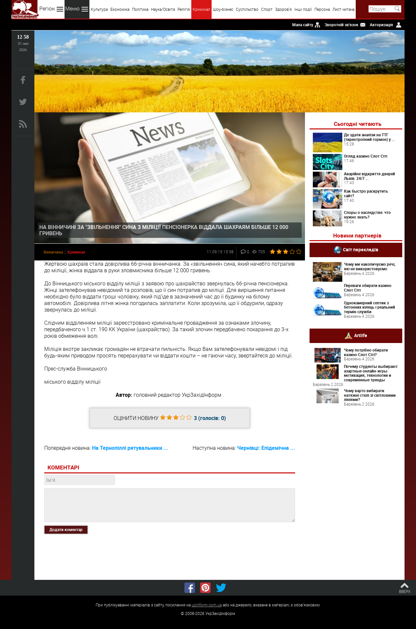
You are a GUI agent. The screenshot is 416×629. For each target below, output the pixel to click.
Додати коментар (66, 529)
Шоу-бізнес (223, 9)
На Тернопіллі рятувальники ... (130, 447)
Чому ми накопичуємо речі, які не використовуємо (369, 266)
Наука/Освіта (163, 9)
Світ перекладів (360, 249)
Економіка (119, 9)
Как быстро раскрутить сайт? (366, 193)
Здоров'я (283, 9)
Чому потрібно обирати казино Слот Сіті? (366, 352)
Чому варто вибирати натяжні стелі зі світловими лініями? (370, 395)
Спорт (267, 9)
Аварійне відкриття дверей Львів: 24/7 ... (369, 176)
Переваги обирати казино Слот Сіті (367, 288)
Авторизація (381, 24)
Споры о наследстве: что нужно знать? (367, 214)
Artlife (360, 335)
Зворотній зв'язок (341, 24)
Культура (99, 9)
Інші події (303, 9)
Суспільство (247, 9)
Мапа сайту (302, 24)
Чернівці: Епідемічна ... (266, 447)
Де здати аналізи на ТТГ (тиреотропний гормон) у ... (369, 137)
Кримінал (201, 9)
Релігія (184, 9)
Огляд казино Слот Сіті (365, 156)
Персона (322, 9)
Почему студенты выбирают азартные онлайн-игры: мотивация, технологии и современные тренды (371, 373)
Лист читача (343, 9)
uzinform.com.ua (207, 604)
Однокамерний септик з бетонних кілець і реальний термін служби (369, 307)
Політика (140, 9)
